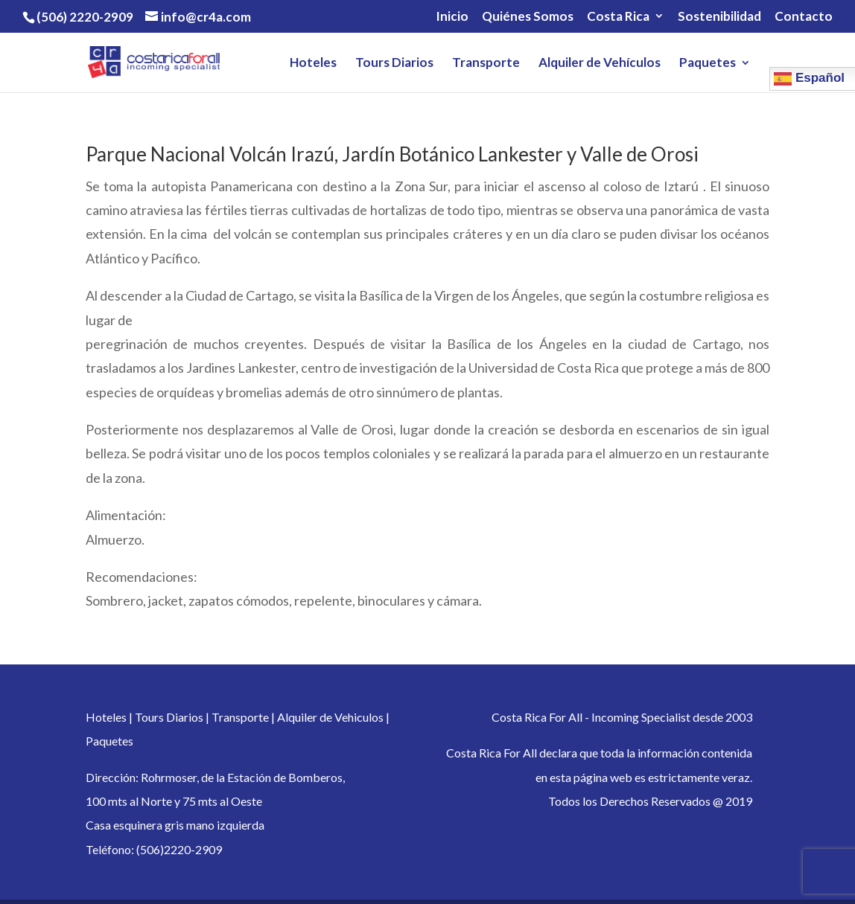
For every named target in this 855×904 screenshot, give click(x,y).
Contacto (804, 17)
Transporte (486, 63)
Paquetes (707, 63)
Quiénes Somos (527, 17)
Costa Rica (618, 17)
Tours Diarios (394, 63)
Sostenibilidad (719, 17)
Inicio (452, 17)
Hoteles (313, 63)
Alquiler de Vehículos (599, 63)
